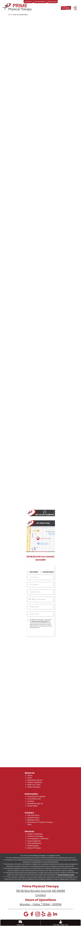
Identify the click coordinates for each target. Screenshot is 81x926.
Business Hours (33, 820)
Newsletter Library (35, 780)
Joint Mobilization (34, 843)
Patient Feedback (34, 782)
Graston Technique (35, 836)
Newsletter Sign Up (35, 803)
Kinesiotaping (32, 845)
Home (10, 15)
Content (30, 801)
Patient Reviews (33, 787)
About (29, 775)
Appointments (33, 817)
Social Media (32, 806)
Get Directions (33, 815)
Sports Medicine (34, 841)
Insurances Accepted (36, 796)
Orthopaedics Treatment (37, 838)
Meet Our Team (33, 785)
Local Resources (34, 799)
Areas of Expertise (34, 834)
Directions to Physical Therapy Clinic (40, 823)
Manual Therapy (34, 848)
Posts (29, 778)
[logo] (17, 6)
